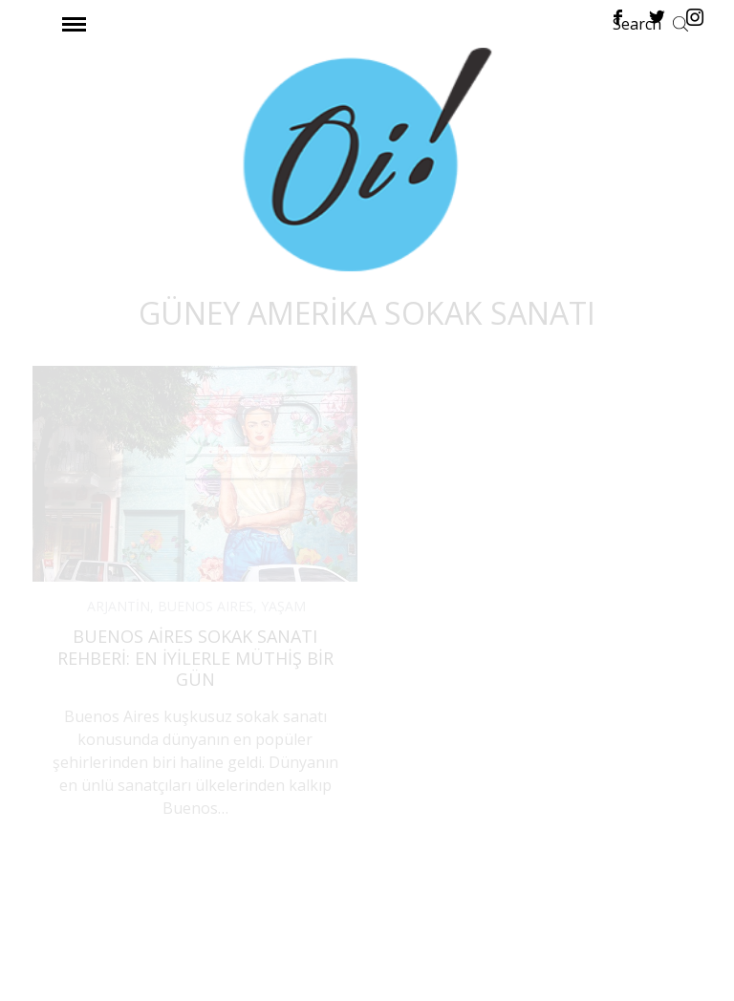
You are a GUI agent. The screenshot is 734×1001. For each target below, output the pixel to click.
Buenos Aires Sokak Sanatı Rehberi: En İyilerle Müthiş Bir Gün (195, 658)
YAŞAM (283, 606)
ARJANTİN (118, 606)
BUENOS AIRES (205, 606)
